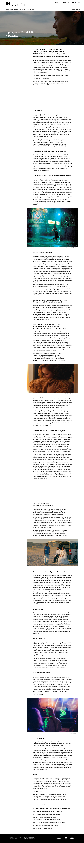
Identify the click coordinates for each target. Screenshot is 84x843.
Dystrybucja (29, 9)
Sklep (33, 9)
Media (20, 9)
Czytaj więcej (39, 791)
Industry (23, 9)
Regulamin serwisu (31, 838)
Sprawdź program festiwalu (42, 78)
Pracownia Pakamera (31, 837)
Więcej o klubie (39, 694)
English (78, 2)
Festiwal (7, 9)
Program (16, 9)
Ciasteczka (26, 838)
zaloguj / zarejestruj (76, 9)
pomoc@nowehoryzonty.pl (13, 838)
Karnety (11, 9)
